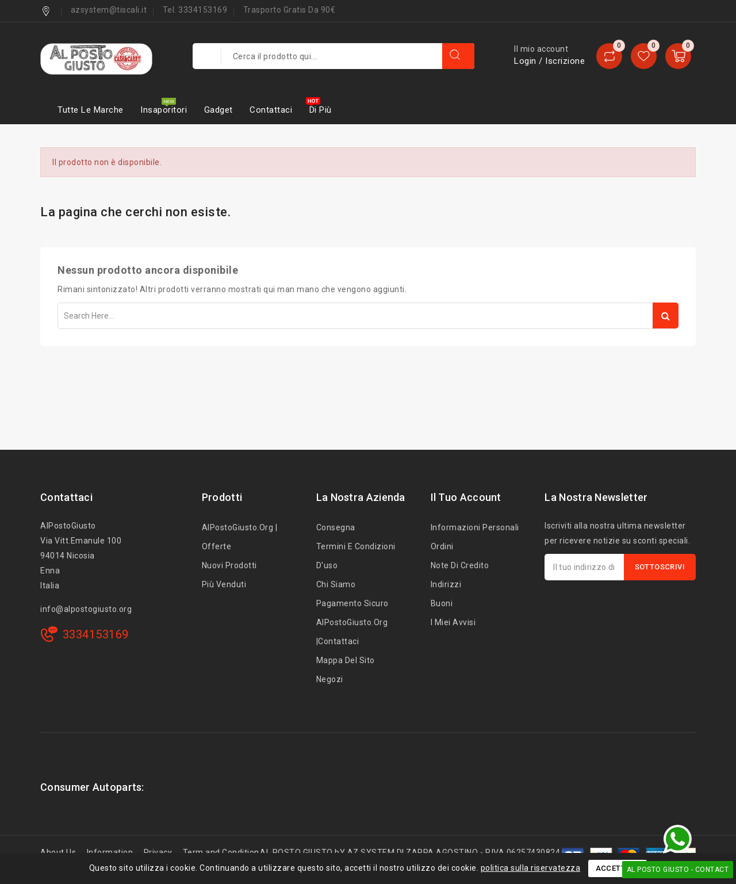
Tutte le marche (90, 110)
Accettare (618, 868)
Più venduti (224, 584)
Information (110, 852)
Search (665, 315)
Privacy (158, 852)
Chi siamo (336, 584)
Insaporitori (163, 110)
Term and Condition (221, 852)
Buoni (442, 603)
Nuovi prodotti (229, 565)
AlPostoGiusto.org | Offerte (240, 537)
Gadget (218, 110)
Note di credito (460, 565)
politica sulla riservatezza (531, 867)
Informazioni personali (475, 527)
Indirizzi (446, 584)
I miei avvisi (453, 622)
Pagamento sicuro (352, 603)
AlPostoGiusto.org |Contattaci (352, 632)
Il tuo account (466, 497)
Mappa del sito (345, 660)
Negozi (329, 679)
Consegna (335, 527)
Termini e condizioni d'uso (356, 556)
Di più (320, 110)
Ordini (442, 546)
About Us (58, 852)
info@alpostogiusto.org (86, 609)
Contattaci (271, 110)
